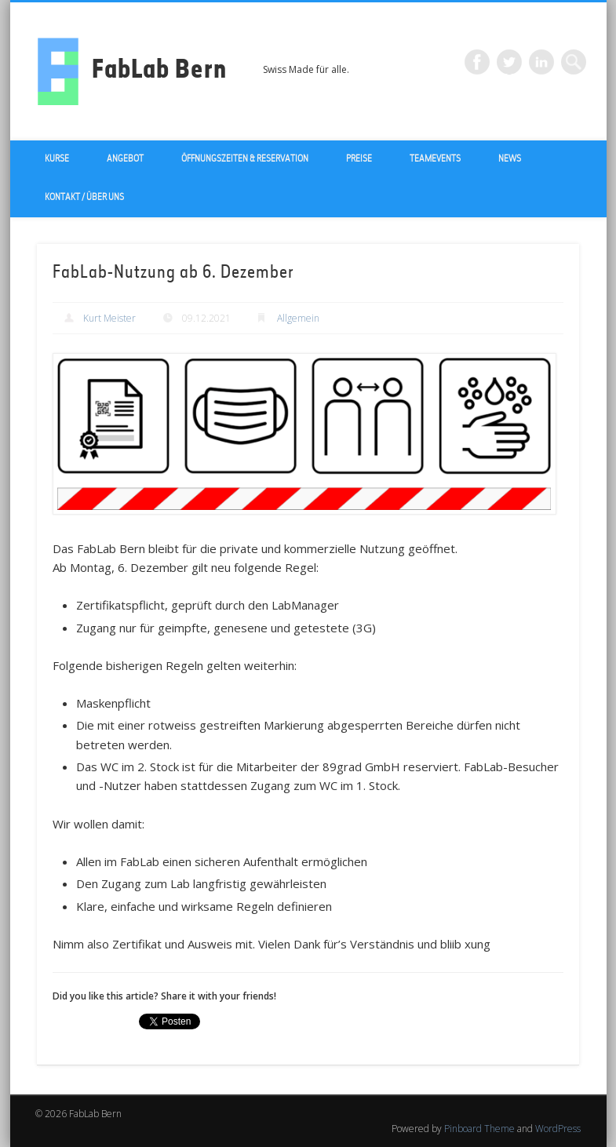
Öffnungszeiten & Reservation (244, 159)
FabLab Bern (159, 71)
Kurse (57, 159)
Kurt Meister (109, 318)
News (509, 159)
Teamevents (435, 159)
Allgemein (298, 318)
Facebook (477, 62)
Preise (359, 159)
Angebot (125, 159)
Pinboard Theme (479, 1128)
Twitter (509, 62)
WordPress (558, 1128)
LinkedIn (541, 62)
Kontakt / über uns (84, 197)
